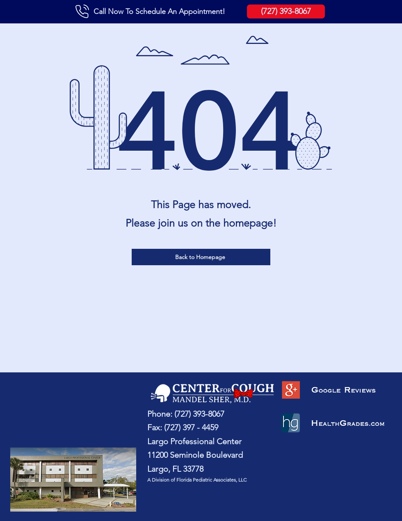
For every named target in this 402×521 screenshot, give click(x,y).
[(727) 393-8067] (286, 11)
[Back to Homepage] (201, 257)
